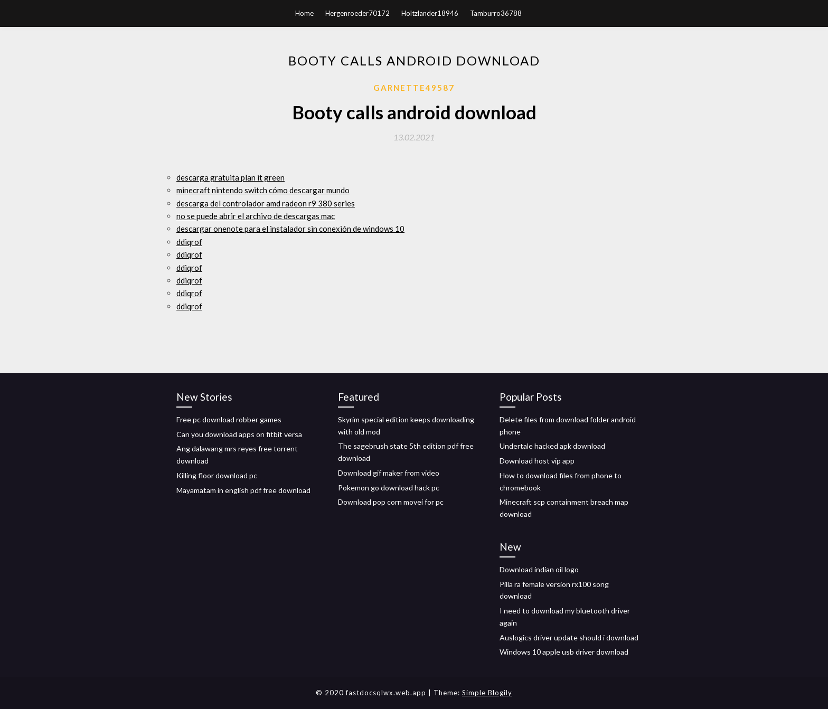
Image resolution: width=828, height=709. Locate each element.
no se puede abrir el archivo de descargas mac (255, 216)
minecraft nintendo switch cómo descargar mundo (263, 190)
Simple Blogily (487, 692)
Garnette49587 (414, 87)
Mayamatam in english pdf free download (243, 490)
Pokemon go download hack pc (388, 487)
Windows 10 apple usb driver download (564, 651)
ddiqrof (189, 242)
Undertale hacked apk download (552, 445)
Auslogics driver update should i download (569, 637)
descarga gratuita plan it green (230, 177)
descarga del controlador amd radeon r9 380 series (265, 203)
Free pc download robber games (228, 419)
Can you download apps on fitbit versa (239, 434)
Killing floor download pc (216, 475)
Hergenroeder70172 (357, 13)
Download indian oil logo (539, 569)
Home (304, 13)
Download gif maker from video (388, 472)
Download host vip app (537, 460)
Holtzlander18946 (429, 13)
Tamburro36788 (496, 13)
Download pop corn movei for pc (391, 501)
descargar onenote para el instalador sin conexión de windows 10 (290, 228)
